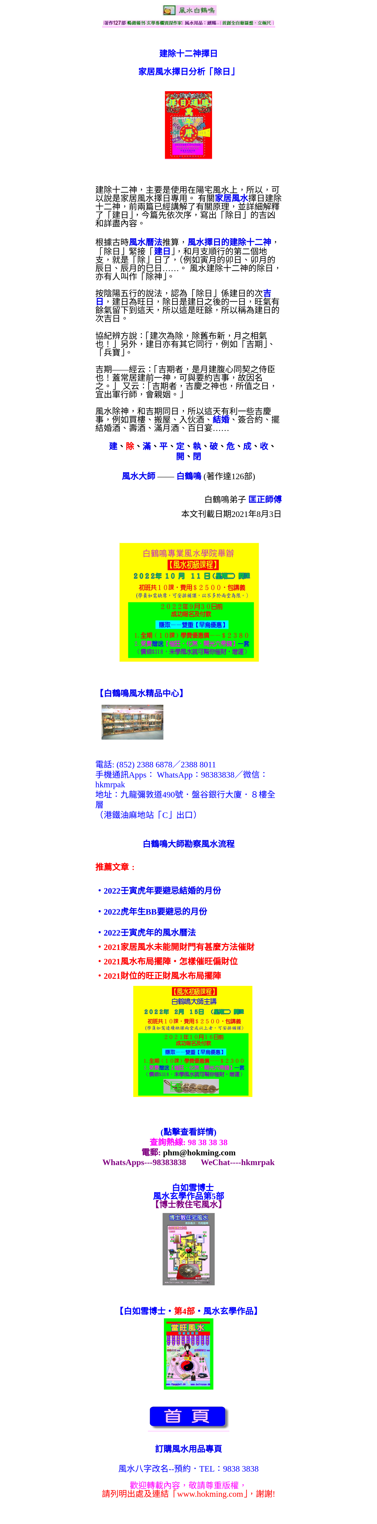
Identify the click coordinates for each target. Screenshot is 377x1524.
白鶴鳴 (188, 476)
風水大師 (138, 476)
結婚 (221, 419)
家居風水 (231, 198)
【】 (141, 693)
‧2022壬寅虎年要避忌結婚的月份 (158, 890)
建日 (162, 251)
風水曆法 (145, 242)
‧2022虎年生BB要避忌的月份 (151, 911)
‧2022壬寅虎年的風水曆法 (145, 932)
